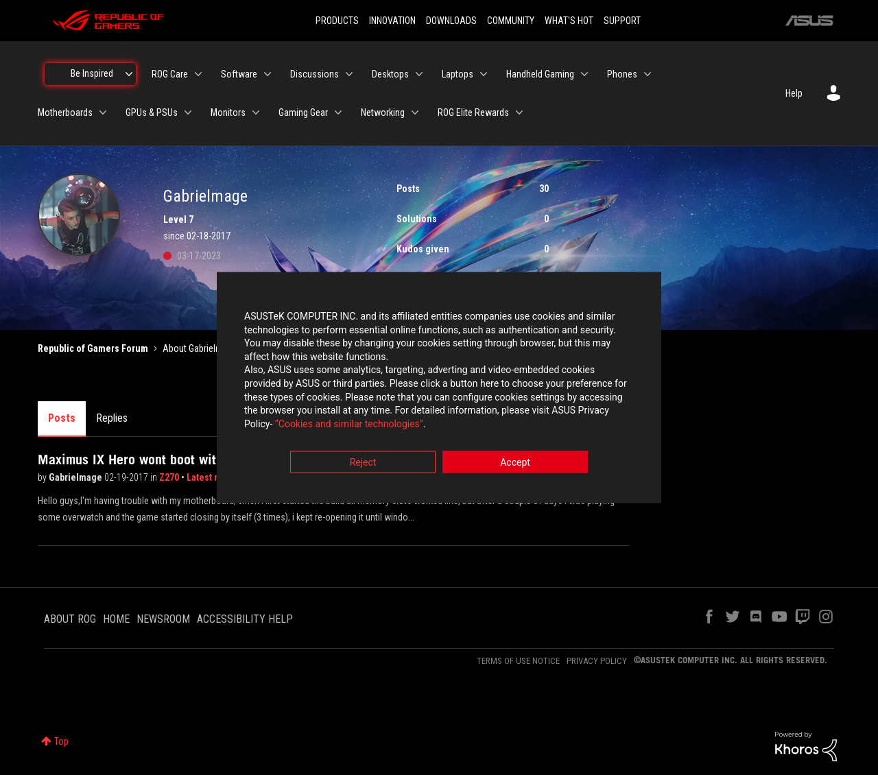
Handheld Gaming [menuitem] (540, 74)
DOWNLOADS (451, 20)
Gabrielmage (76, 477)
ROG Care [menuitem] (170, 74)
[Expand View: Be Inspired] (129, 74)
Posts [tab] (61, 418)
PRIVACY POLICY (597, 661)
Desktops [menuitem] (390, 74)
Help (794, 93)
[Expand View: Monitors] (256, 112)
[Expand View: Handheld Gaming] (584, 74)
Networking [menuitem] (383, 112)
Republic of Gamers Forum (93, 348)
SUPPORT (622, 20)
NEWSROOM (163, 618)
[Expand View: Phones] (647, 74)
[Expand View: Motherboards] (103, 112)
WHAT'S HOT (569, 20)
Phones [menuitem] (622, 74)
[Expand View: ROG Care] (198, 74)
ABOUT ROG (70, 618)
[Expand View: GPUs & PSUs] (188, 112)
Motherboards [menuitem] (65, 112)
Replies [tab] (112, 418)
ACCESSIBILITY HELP (245, 618)
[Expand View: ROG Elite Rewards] (519, 112)
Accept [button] (515, 463)
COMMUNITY (510, 20)
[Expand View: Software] (267, 74)
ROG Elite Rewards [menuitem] (473, 112)
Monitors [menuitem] (228, 112)
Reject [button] (363, 463)
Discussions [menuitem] (314, 74)
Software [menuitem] (239, 74)
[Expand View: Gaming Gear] (338, 112)
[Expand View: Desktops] (419, 74)
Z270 (170, 477)
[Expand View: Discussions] (349, 74)
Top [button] (61, 741)
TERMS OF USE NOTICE (518, 661)
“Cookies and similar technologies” (349, 424)
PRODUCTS (337, 20)
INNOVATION (392, 20)
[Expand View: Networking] (415, 112)
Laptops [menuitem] (457, 74)
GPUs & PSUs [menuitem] (152, 112)
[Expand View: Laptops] (483, 74)
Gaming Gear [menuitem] (303, 112)
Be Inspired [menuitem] (92, 73)
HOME (116, 618)
